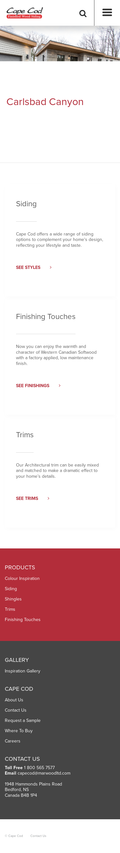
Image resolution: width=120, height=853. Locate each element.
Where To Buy (19, 730)
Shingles (13, 599)
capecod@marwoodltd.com (44, 773)
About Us (14, 700)
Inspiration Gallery (22, 671)
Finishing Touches (23, 619)
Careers (12, 741)
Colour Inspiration (22, 578)
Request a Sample (23, 720)
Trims (10, 609)
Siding (11, 588)
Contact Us (16, 710)
